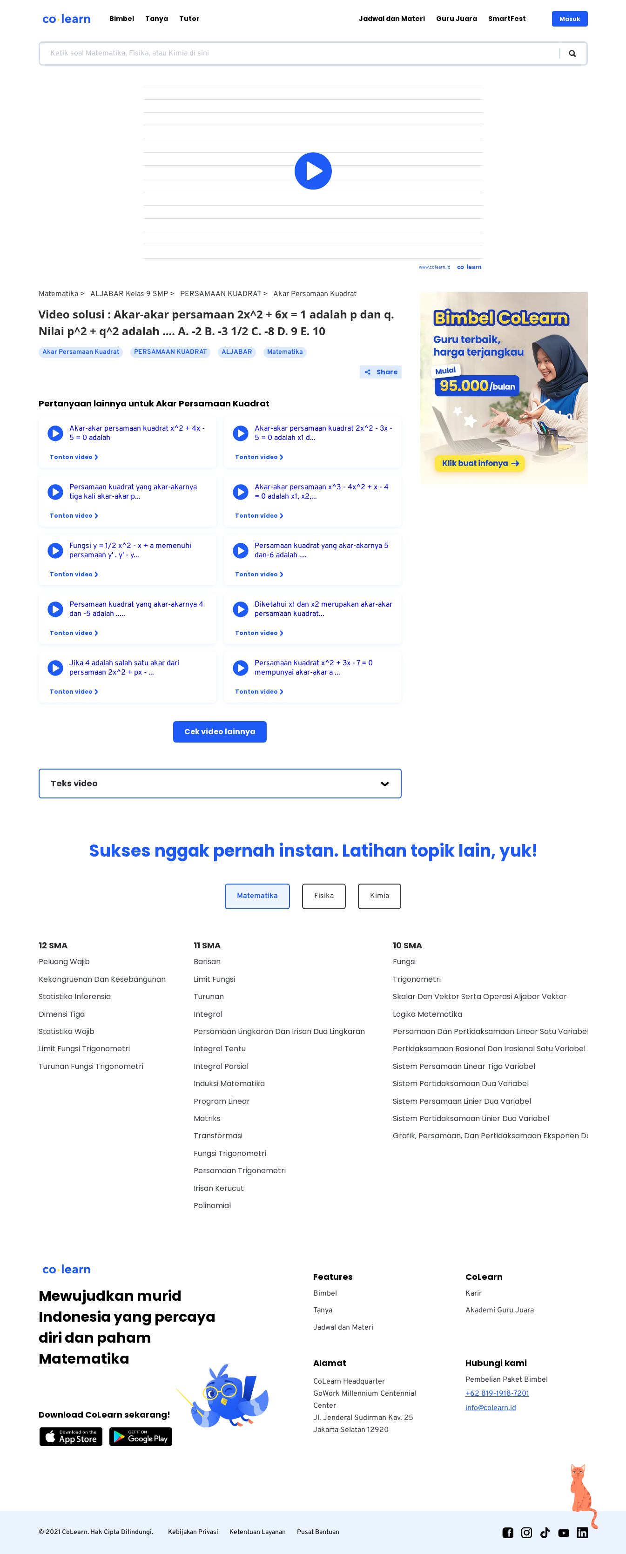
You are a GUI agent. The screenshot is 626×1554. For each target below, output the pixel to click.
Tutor (189, 18)
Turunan (209, 996)
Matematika (58, 294)
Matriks (207, 1118)
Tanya (156, 18)
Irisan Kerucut (219, 1188)
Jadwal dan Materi (392, 18)
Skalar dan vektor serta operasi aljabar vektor (480, 996)
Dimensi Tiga (62, 1014)
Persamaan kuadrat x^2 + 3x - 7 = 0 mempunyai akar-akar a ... (314, 668)
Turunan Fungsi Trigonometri (91, 1066)
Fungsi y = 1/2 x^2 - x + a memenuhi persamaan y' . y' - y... (130, 550)
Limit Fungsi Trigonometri (84, 1048)
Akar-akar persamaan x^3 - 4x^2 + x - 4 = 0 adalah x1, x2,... (322, 492)
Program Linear (222, 1101)
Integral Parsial (221, 1066)
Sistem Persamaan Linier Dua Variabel (462, 1101)
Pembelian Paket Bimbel (506, 1380)
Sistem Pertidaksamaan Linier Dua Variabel (471, 1118)
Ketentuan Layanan (257, 1532)
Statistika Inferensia (75, 996)
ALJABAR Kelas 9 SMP (129, 294)
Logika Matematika (427, 1014)
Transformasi (218, 1135)
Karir (473, 1293)
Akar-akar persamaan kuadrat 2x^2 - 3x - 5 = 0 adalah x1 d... (323, 433)
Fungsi (404, 961)
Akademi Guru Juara (499, 1310)
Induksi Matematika (229, 1083)
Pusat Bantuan (318, 1532)
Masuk (569, 19)
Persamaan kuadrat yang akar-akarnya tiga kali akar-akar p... (133, 492)
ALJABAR (237, 352)
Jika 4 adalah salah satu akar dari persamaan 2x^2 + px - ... (124, 668)
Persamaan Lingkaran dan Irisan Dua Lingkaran (279, 1031)
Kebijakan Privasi (193, 1532)
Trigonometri (417, 979)
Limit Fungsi (214, 979)
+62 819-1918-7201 (497, 1394)
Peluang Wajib (64, 961)
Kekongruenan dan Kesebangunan (102, 979)
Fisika (324, 896)
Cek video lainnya (220, 731)
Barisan (207, 961)
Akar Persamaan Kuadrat (315, 294)
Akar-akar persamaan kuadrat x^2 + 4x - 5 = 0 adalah (137, 433)
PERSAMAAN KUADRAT (220, 294)
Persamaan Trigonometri (240, 1170)
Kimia (379, 896)
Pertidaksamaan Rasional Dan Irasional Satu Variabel (489, 1048)
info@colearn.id (490, 1408)
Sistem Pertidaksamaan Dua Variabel (461, 1083)
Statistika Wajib (66, 1031)
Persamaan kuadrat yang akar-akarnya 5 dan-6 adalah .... (322, 550)
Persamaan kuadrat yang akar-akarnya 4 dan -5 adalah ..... (136, 609)
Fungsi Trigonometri (230, 1153)
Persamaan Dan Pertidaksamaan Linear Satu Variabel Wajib (502, 1031)
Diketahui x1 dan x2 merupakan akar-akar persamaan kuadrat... (323, 609)
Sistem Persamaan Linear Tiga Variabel (464, 1066)
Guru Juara (456, 18)
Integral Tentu (220, 1048)
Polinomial (212, 1205)
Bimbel (121, 18)
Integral (208, 1014)
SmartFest (507, 18)
